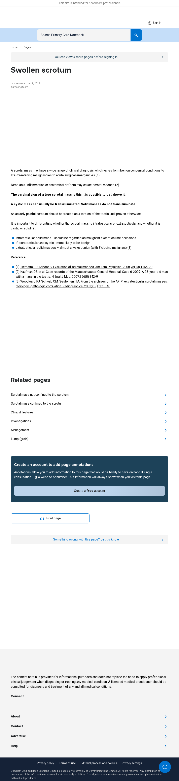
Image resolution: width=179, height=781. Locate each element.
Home (14, 47)
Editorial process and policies (99, 763)
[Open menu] (166, 22)
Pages (27, 47)
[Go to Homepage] (23, 23)
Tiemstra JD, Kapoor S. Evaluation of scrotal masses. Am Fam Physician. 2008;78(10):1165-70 (86, 267)
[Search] (136, 35)
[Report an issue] (89, 539)
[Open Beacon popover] (165, 767)
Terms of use (67, 763)
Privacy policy (45, 763)
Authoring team (19, 87)
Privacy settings (132, 763)
